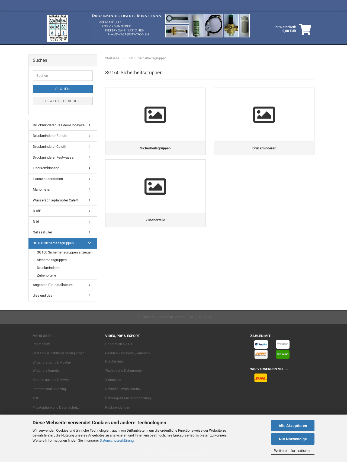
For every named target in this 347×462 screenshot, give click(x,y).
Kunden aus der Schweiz (51, 380)
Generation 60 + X (118, 344)
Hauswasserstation (48, 179)
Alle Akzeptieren (293, 426)
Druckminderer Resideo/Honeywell (59, 125)
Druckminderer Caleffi (49, 147)
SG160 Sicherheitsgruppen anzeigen (64, 252)
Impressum (41, 344)
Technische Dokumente (123, 370)
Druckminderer (48, 268)
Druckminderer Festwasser (54, 157)
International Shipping (49, 389)
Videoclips (113, 380)
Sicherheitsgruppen (52, 260)
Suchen (62, 89)
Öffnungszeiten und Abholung (128, 398)
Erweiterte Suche (62, 101)
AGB (36, 398)
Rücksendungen (117, 407)
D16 (36, 222)
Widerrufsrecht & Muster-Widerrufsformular (52, 366)
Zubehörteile (46, 275)
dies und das (42, 295)
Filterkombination (46, 168)
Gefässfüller (42, 232)
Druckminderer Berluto (50, 136)
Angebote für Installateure (53, 285)
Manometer (41, 189)
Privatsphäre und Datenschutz (56, 407)
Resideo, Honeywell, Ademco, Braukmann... (127, 357)
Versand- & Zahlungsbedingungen (58, 353)
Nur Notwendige (293, 439)
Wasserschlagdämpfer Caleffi (56, 200)
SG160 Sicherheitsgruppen (53, 243)
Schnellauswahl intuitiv (122, 389)
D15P (37, 211)
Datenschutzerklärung (117, 440)
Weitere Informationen (292, 450)
